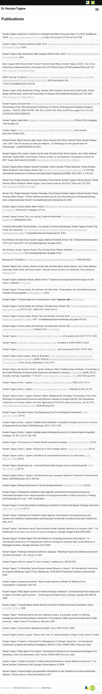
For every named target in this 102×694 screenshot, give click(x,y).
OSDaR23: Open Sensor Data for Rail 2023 (63, 170)
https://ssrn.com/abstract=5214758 (25, 37)
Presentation (54, 329)
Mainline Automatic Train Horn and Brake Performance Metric (46, 130)
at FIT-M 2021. (77, 299)
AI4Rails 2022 (9, 273)
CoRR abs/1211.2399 (74, 485)
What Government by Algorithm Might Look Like (40, 336)
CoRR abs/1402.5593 (78, 449)
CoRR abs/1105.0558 (13, 508)
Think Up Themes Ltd (22, 688)
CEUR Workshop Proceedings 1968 (59, 376)
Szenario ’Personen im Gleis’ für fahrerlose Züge (51, 120)
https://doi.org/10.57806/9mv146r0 (19, 186)
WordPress (46, 688)
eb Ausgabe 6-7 (35, 293)
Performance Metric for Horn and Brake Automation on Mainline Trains (64, 103)
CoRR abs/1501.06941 (78, 442)
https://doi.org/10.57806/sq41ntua (19, 70)
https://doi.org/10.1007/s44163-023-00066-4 (58, 160)
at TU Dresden (75, 372)
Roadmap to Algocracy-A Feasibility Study (37, 342)
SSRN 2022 (25, 283)
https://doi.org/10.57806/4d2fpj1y (19, 97)
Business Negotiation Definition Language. (37, 349)
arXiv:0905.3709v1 (11, 608)
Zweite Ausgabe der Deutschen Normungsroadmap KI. (51, 259)
